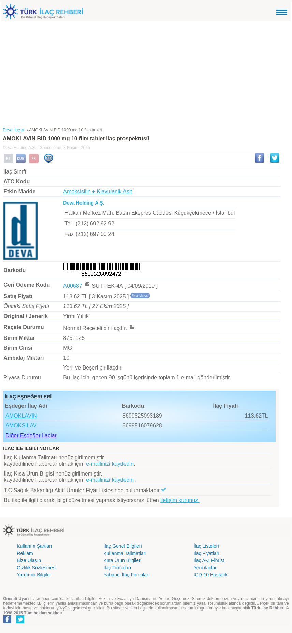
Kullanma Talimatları (125, 553)
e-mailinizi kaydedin (110, 464)
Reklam (25, 553)
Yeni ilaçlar (205, 567)
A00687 (76, 286)
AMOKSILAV (20, 425)
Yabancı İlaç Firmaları (127, 574)
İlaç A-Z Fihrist (209, 560)
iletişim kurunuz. (180, 500)
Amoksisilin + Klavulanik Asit (97, 191)
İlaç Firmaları (117, 567)
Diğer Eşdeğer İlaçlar (30, 435)
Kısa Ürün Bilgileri (123, 560)
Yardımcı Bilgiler (34, 574)
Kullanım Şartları (34, 546)
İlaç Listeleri (206, 546)
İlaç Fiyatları (206, 553)
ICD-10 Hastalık (211, 574)
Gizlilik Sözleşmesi (36, 567)
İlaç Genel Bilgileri (123, 546)
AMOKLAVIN (21, 416)
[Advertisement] (146, 72)
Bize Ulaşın (29, 560)
